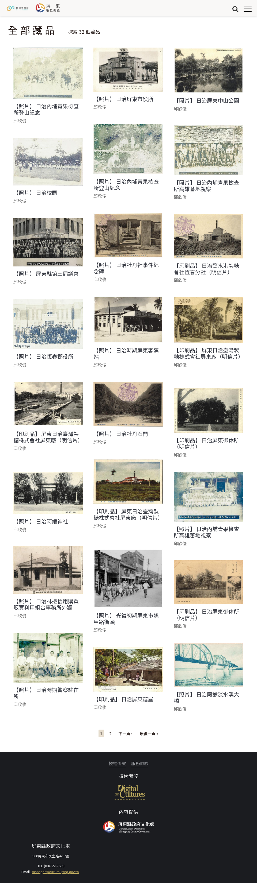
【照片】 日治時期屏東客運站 (126, 353)
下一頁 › (125, 733)
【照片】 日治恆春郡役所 (43, 356)
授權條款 (117, 763)
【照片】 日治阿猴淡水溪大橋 (206, 697)
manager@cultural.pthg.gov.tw (55, 872)
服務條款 (139, 763)
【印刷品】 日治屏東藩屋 (123, 699)
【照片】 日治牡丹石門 (120, 434)
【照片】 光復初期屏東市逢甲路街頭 (126, 618)
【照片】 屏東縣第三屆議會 (46, 273)
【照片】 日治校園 (35, 192)
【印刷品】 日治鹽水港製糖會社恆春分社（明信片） (206, 268)
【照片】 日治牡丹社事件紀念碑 (126, 268)
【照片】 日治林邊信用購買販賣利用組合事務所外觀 (46, 604)
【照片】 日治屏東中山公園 (206, 100)
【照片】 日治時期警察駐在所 (46, 693)
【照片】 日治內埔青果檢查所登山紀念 (46, 109)
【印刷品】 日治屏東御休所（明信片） (206, 443)
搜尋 (235, 9)
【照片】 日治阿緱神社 (40, 521)
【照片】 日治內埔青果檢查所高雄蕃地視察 (206, 185)
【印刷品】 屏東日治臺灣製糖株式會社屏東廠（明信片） (208, 353)
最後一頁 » (148, 733)
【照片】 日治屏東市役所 (123, 99)
